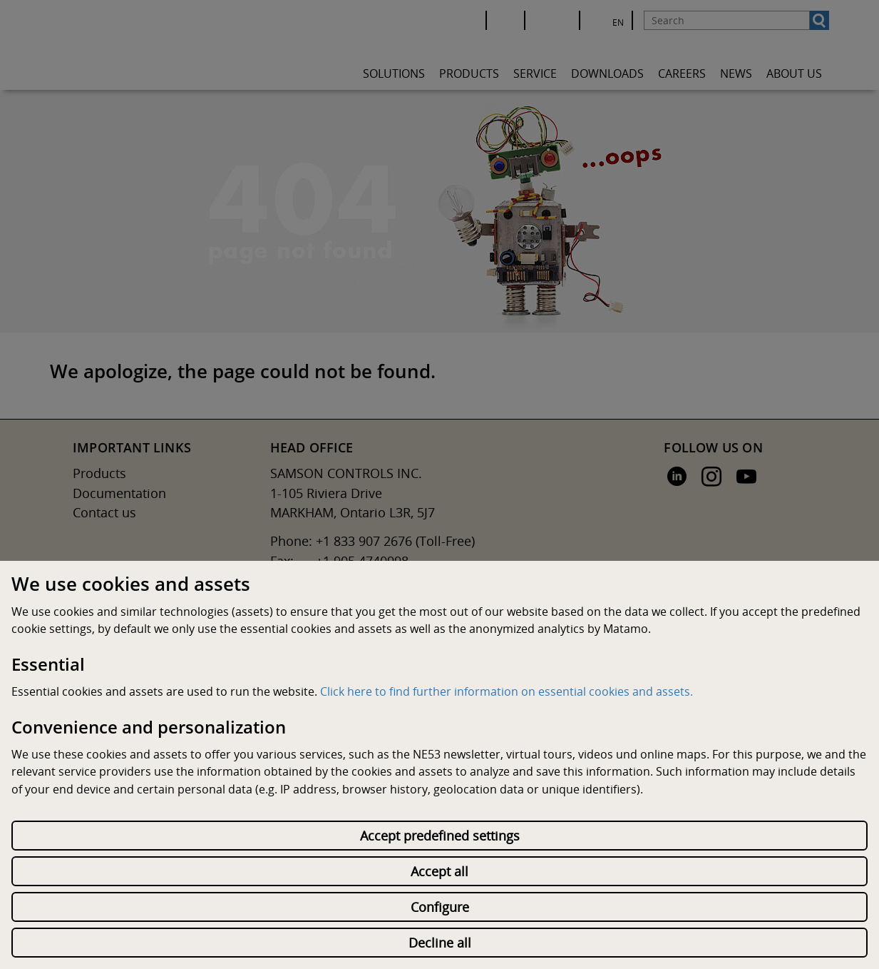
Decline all (439, 942)
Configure (440, 906)
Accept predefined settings (440, 835)
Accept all (439, 871)
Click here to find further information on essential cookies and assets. (506, 691)
